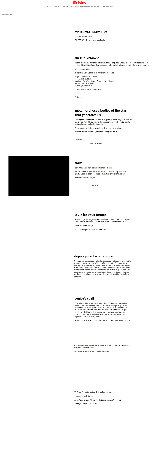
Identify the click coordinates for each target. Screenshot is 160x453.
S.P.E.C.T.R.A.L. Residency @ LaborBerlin (90, 40)
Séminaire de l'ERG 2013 (98, 229)
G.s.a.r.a (98, 89)
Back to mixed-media (6, 14)
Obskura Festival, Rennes (93, 144)
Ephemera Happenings (83, 36)
